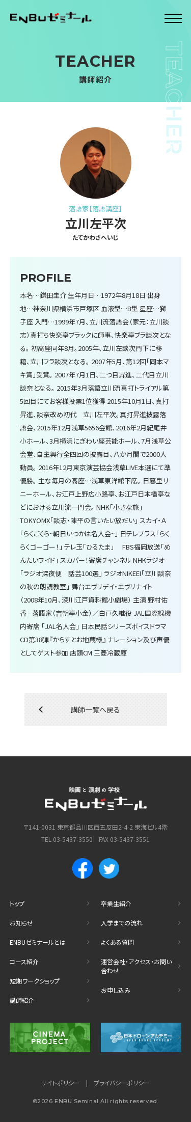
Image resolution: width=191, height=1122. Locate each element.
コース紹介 (24, 961)
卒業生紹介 (116, 903)
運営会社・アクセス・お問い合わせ (136, 966)
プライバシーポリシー (122, 1082)
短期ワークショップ (35, 980)
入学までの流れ (122, 922)
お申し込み (115, 990)
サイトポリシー (60, 1082)
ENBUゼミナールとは (38, 942)
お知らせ (21, 922)
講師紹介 (22, 1000)
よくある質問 (117, 942)
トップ (17, 903)
